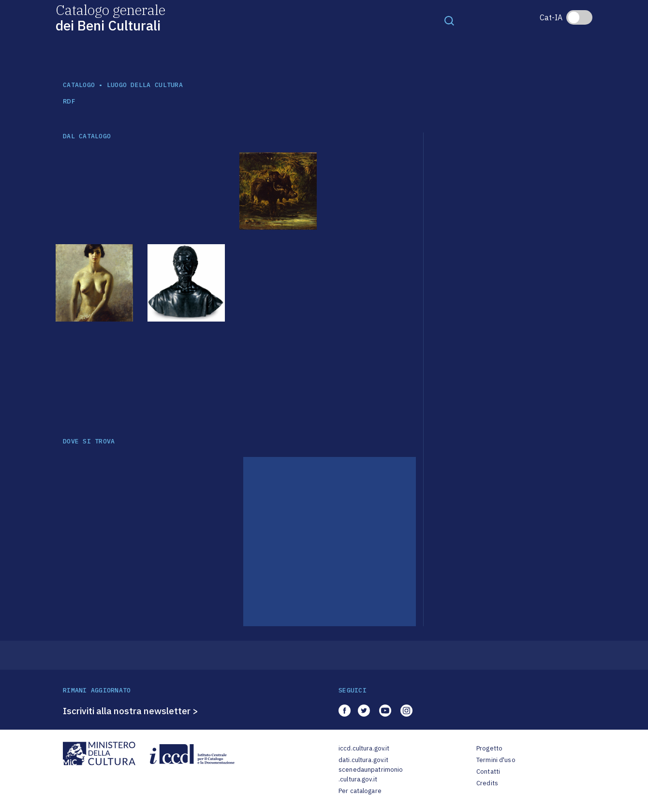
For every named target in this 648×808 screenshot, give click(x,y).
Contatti (488, 771)
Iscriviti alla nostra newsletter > (130, 711)
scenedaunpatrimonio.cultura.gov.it (371, 774)
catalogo (79, 85)
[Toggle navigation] (449, 20)
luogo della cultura (145, 85)
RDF (69, 101)
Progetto (489, 748)
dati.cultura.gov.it (363, 760)
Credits (487, 783)
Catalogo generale (110, 17)
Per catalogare (360, 791)
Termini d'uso (495, 760)
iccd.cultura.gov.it (364, 748)
